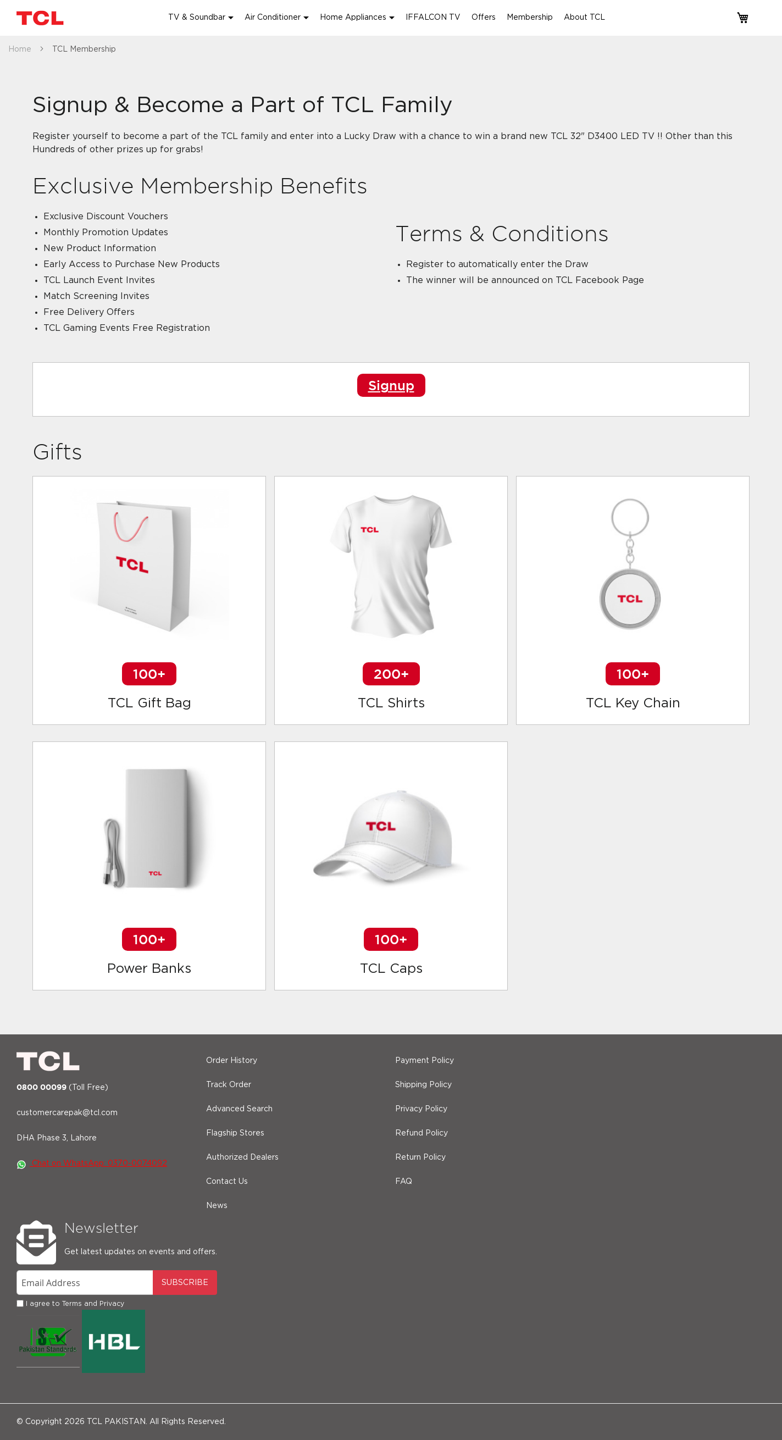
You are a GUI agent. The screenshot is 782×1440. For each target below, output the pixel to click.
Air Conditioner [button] (273, 17)
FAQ (403, 1182)
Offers (484, 17)
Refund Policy (421, 1133)
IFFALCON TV (433, 17)
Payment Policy (424, 1061)
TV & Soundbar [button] (196, 17)
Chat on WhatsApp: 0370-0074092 (91, 1163)
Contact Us (227, 1182)
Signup (391, 385)
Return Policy (420, 1157)
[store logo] (41, 17)
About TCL (584, 17)
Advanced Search (239, 1109)
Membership (530, 17)
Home (21, 49)
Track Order (228, 1085)
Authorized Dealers (242, 1157)
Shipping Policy (423, 1085)
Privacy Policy (421, 1109)
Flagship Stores (235, 1133)
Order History (231, 1061)
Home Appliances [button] (353, 17)
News (217, 1206)
